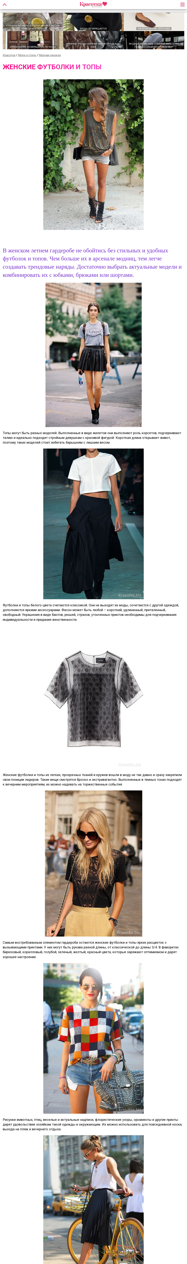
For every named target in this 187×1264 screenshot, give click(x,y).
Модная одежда (50, 55)
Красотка (9, 55)
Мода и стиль (27, 55)
